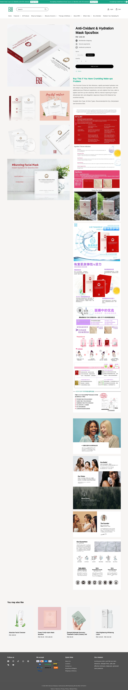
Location (67, 663)
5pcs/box (90, 55)
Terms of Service (55, 688)
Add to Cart (94, 66)
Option (77, 51)
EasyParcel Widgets (71, 668)
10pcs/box (80, 55)
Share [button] (78, 71)
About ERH (77, 16)
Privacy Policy (65, 688)
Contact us (68, 666)
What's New (86, 16)
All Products (25, 16)
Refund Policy (73, 688)
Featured (16, 16)
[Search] (45, 9)
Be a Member (97, 16)
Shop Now (36, 2)
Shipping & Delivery (71, 671)
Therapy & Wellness (64, 16)
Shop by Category (36, 16)
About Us (68, 661)
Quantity (78, 58)
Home (10, 16)
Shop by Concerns (50, 16)
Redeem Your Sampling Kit (111, 16)
